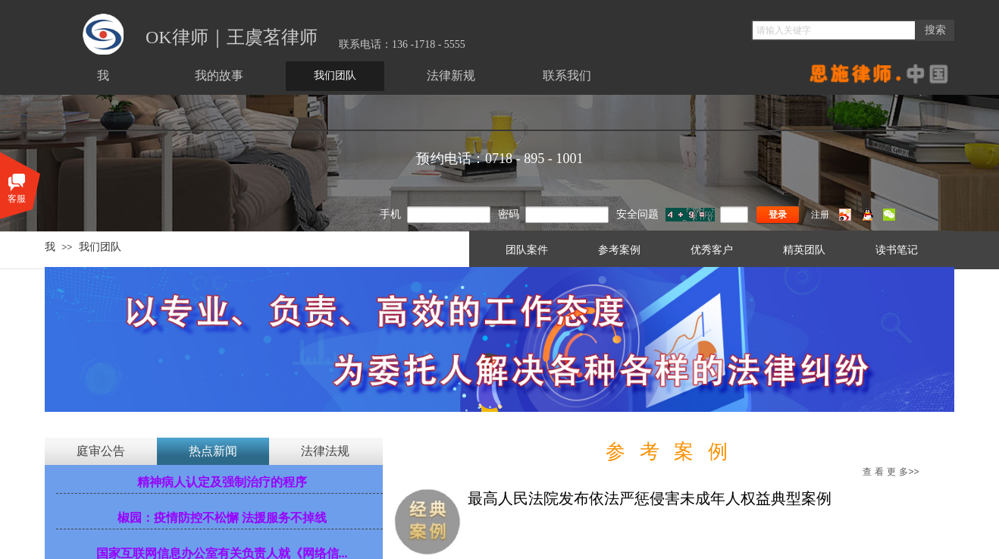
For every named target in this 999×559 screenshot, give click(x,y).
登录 (778, 214)
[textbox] (833, 30)
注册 (820, 214)
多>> (891, 471)
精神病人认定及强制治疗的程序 (222, 482)
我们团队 (100, 246)
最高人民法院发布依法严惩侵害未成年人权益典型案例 (649, 498)
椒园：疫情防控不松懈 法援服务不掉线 (222, 517)
